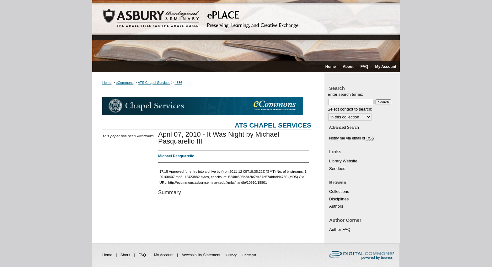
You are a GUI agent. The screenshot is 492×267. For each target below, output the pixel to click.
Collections (339, 191)
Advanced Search (344, 127)
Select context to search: (350, 109)
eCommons (124, 82)
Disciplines (339, 199)
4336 (178, 82)
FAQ (142, 255)
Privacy (232, 255)
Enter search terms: (345, 94)
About (125, 255)
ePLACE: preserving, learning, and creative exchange (246, 30)
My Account (164, 255)
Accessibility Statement (202, 255)
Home (106, 82)
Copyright (249, 255)
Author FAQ (339, 229)
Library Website (343, 161)
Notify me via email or (351, 138)
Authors (336, 206)
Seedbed (337, 168)
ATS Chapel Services (154, 82)
